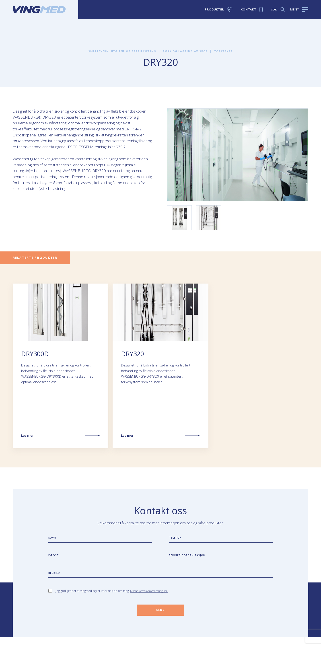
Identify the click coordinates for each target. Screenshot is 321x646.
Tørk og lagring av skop (189, 51)
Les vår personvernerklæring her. (152, 598)
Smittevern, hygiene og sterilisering (117, 51)
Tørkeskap (233, 51)
